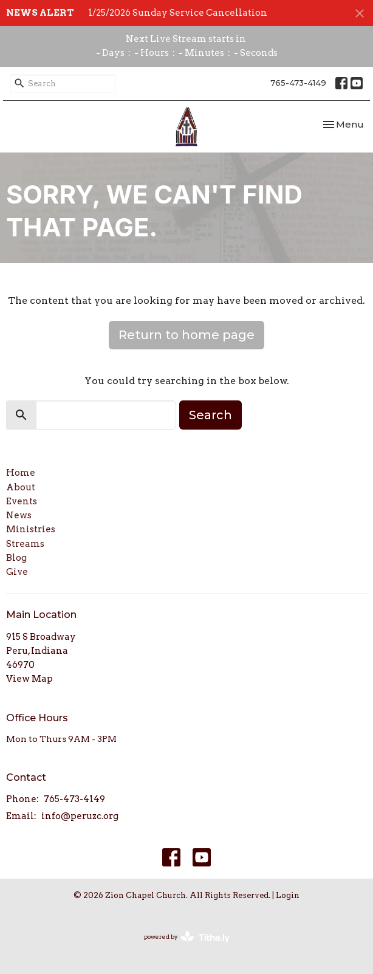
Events (21, 501)
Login (287, 895)
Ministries (30, 529)
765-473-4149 (298, 82)
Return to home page (186, 335)
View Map (29, 678)
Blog (16, 557)
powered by (187, 937)
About (20, 487)
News (19, 515)
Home (20, 472)
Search (210, 415)
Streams (25, 543)
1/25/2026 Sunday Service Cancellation (177, 12)
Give (17, 571)
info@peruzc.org (79, 816)
